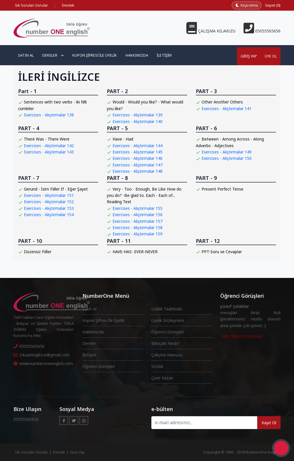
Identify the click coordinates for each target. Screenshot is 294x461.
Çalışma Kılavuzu (166, 355)
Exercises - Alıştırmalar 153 (49, 208)
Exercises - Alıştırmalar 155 (138, 208)
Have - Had (123, 139)
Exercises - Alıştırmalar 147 (138, 165)
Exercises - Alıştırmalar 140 (138, 121)
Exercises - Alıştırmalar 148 (138, 171)
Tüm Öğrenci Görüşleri (241, 336)
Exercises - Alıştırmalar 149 (227, 152)
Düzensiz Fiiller (37, 251)
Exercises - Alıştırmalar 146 (138, 158)
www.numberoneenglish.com (43, 363)
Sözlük (157, 366)
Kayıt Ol (269, 422)
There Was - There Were (46, 139)
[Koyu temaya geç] (247, 5)
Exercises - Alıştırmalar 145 (138, 152)
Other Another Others (222, 102)
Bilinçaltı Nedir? (165, 343)
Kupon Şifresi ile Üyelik (94, 55)
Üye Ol (270, 55)
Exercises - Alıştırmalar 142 (49, 145)
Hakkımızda (136, 55)
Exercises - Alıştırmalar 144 (138, 145)
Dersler (53, 55)
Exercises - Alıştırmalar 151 (49, 195)
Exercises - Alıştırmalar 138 (49, 115)
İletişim (164, 55)
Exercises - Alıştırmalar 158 (138, 227)
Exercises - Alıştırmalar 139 (138, 115)
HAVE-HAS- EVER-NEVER (135, 251)
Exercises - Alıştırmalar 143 (49, 152)
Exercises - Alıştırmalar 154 (49, 214)
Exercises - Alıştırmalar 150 (227, 158)
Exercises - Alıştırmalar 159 (138, 234)
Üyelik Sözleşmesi (167, 320)
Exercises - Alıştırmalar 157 (138, 221)
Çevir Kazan (162, 378)
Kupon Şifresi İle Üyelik (103, 320)
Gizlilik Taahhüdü (166, 309)
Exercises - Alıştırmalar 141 (227, 108)
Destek (68, 5)
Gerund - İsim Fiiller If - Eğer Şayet (56, 189)
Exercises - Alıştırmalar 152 (49, 201)
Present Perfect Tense (222, 189)
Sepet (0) (273, 5)
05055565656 (29, 346)
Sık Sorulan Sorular (31, 5)
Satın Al (26, 55)
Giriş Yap (247, 55)
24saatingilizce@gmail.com (41, 355)
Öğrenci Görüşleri (98, 366)
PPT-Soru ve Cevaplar (222, 251)
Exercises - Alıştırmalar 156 (138, 214)
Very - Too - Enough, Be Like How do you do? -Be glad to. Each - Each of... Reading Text (144, 195)
